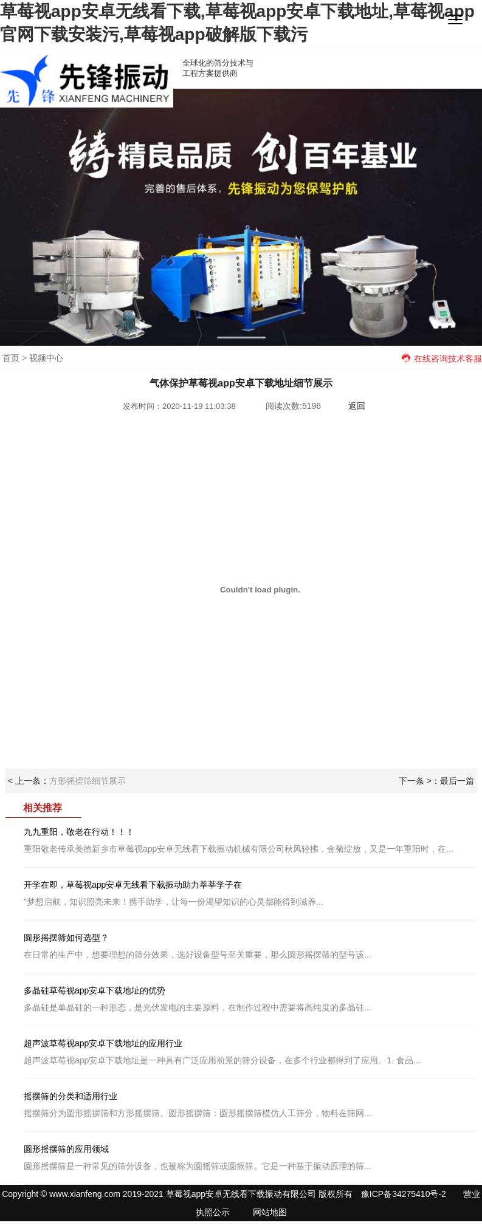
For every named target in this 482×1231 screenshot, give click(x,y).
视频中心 (46, 358)
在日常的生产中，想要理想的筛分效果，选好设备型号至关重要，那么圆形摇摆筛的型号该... (250, 946)
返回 (356, 406)
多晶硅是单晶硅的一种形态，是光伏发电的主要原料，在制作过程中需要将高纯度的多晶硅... (250, 999)
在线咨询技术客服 (441, 358)
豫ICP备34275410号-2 (403, 1194)
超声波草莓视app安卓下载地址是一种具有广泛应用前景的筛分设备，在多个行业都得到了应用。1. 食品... (250, 1051)
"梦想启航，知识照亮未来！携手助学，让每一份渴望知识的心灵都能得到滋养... (250, 893)
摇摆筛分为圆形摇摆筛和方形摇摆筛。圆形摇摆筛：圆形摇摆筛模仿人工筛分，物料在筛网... (250, 1104)
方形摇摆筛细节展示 (87, 781)
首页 (10, 358)
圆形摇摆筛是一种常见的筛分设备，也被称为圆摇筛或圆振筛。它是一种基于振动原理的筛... (250, 1157)
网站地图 (270, 1212)
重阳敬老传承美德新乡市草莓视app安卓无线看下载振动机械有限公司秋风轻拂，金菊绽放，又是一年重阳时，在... (250, 840)
